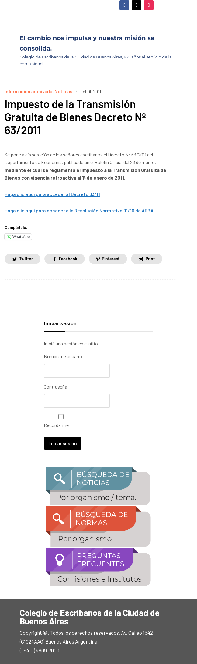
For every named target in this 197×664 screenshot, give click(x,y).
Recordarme (59, 421)
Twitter (26, 258)
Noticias (63, 91)
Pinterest (110, 258)
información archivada (28, 91)
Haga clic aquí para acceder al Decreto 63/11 (52, 194)
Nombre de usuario (63, 356)
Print (150, 258)
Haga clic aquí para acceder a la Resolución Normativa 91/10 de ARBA (79, 210)
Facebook (68, 258)
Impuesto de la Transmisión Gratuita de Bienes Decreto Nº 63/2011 (75, 116)
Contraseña (55, 387)
